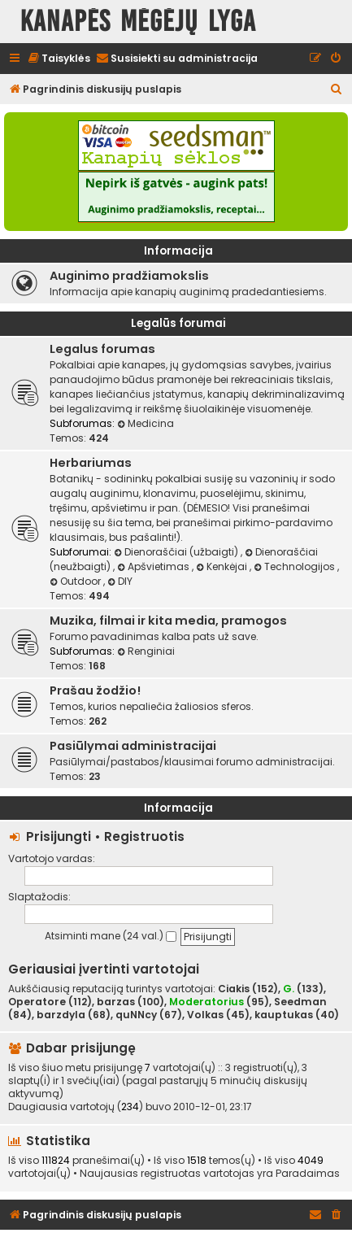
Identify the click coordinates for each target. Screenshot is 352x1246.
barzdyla (61, 1015)
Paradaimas (308, 1173)
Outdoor (76, 581)
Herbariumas (91, 463)
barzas (116, 1002)
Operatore (37, 1002)
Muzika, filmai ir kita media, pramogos (168, 620)
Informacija (178, 251)
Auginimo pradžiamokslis (129, 276)
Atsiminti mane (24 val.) (110, 936)
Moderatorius (206, 1002)
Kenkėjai (223, 566)
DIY (120, 581)
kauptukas (283, 1015)
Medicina (145, 423)
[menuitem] (58, 59)
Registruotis (144, 836)
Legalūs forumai (178, 323)
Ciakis (234, 988)
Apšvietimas (154, 566)
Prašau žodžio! (95, 690)
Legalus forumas (102, 349)
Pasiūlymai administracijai (133, 746)
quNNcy (136, 1015)
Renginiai (146, 651)
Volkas (205, 1015)
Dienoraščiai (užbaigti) (177, 552)
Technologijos (295, 566)
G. (288, 988)
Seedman (300, 1002)
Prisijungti (58, 836)
